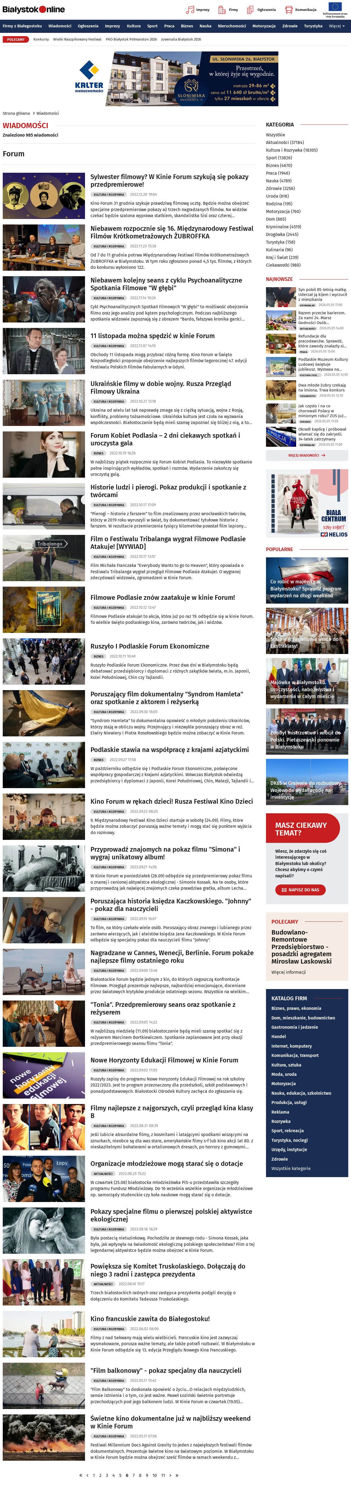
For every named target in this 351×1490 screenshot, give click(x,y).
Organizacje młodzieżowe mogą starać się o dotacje (166, 1164)
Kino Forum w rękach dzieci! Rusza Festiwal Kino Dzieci (171, 801)
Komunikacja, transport (295, 1055)
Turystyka (313, 26)
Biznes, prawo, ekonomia (296, 1008)
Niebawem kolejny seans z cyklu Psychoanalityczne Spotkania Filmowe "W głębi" (166, 284)
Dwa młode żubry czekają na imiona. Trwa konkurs (322, 388)
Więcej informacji (288, 972)
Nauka (205, 26)
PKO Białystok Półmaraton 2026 (131, 39)
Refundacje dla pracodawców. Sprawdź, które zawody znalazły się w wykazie (322, 341)
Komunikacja (300, 10)
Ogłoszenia (261, 10)
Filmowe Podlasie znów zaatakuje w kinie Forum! (162, 597)
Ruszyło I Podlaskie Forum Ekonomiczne (149, 646)
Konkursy (41, 39)
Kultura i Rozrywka (109, 195)
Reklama (280, 1112)
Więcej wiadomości (303, 455)
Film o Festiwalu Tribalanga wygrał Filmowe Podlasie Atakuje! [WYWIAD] (168, 543)
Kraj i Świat (277, 257)
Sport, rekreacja (287, 1130)
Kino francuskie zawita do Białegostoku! (150, 1319)
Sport (152, 26)
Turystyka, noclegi (289, 1140)
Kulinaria (275, 249)
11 (163, 1475)
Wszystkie (275, 135)
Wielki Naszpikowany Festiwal (77, 39)
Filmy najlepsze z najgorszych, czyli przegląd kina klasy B (171, 1112)
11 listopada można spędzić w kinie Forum (152, 336)
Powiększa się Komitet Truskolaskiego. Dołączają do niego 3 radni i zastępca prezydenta (167, 1270)
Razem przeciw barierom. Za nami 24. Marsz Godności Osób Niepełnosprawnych (322, 317)
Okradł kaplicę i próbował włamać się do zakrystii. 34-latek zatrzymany (322, 434)
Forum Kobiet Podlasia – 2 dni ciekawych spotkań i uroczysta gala (165, 439)
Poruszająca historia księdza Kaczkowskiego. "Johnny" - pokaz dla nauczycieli (170, 905)
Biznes (187, 26)
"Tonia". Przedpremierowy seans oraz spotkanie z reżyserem (163, 1008)
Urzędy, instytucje (289, 1149)
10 (154, 1475)
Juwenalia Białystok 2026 (181, 39)
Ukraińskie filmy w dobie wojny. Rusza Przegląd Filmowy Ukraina (160, 388)
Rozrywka (281, 1121)
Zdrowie (290, 26)
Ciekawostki (278, 265)
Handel (278, 1036)
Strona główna (16, 113)
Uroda (272, 196)
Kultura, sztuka (286, 1065)
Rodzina (274, 203)
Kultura (134, 26)
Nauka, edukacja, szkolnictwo (301, 1093)
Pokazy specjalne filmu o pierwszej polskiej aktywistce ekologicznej (171, 1215)
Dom (270, 219)
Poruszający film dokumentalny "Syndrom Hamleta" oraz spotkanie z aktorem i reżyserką (166, 698)
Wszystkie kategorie (291, 1168)
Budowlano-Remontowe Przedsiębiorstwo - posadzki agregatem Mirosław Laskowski (301, 947)
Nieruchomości (232, 26)
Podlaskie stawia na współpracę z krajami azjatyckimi (169, 750)
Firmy (228, 10)
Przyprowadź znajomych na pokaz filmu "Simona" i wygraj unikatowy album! (165, 853)
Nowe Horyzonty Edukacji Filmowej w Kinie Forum (164, 1060)
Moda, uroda (284, 1074)
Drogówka (275, 234)
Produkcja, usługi (289, 1102)
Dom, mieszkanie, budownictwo (303, 1018)
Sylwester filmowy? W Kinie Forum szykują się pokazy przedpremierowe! (169, 181)
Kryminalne (277, 226)
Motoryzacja (264, 26)
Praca (169, 26)
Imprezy (198, 10)
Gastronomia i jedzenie (294, 1027)
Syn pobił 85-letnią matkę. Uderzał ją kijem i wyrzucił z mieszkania (322, 294)
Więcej (337, 26)
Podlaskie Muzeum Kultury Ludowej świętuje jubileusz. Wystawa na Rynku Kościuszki (323, 364)
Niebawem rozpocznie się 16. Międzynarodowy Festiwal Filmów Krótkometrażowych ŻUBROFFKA (171, 232)
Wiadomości (60, 26)
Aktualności (103, 1174)
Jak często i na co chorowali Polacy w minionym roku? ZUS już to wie (321, 411)
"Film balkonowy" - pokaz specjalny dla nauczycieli (166, 1370)
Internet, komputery (291, 1046)
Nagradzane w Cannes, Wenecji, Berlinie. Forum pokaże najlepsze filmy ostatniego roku (172, 957)
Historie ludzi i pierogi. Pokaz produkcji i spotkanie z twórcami (168, 491)
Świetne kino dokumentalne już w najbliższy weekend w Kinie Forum (170, 1422)
